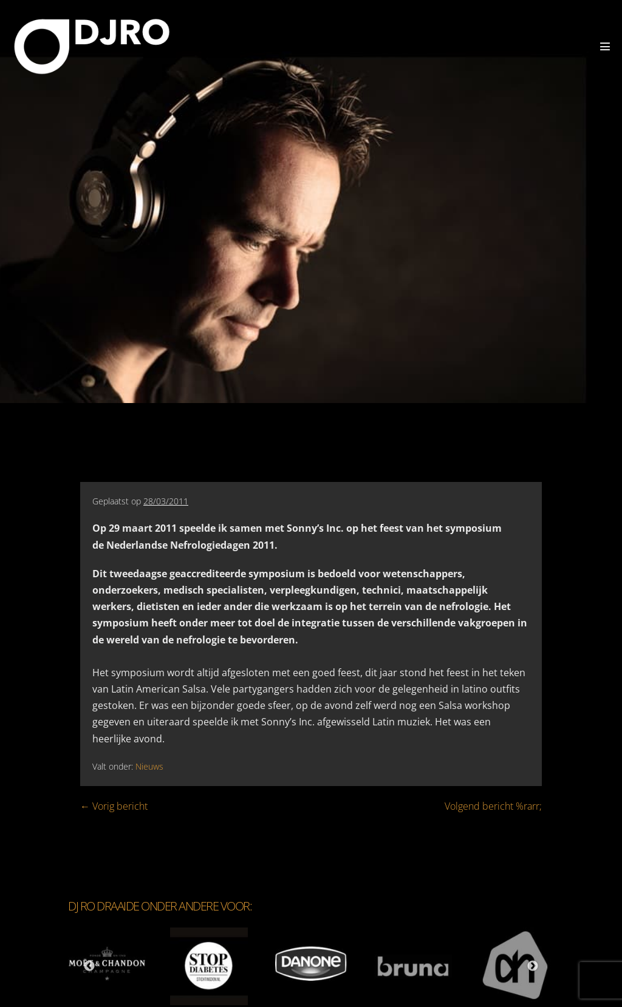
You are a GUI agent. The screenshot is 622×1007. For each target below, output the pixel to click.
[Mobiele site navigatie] (605, 46)
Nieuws (149, 766)
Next (533, 966)
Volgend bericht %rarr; (493, 806)
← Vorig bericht (114, 806)
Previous (89, 966)
